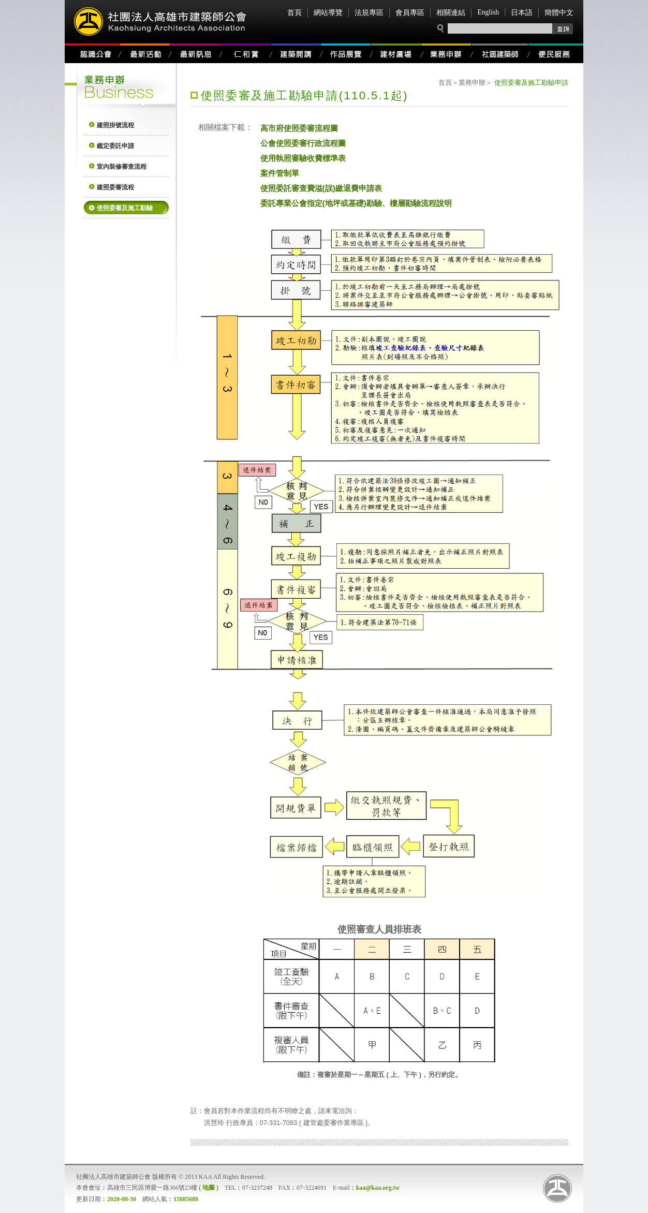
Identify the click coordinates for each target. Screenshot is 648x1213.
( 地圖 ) (208, 1187)
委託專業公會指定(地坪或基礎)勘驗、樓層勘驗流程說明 (356, 203)
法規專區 (369, 13)
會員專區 (409, 13)
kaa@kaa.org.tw (378, 1187)
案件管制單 (279, 173)
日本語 (522, 13)
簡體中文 (558, 13)
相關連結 (450, 13)
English (488, 12)
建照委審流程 (115, 187)
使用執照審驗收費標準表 (303, 158)
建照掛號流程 (115, 125)
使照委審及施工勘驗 (125, 208)
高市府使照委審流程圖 (299, 128)
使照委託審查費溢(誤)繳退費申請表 (321, 188)
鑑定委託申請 (115, 146)
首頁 (294, 13)
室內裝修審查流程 (121, 166)
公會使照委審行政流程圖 (303, 143)
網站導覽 (328, 13)
